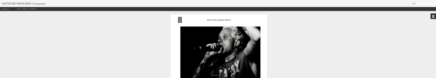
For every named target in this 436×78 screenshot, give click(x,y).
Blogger (231, 76)
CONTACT (33, 9)
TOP (19, 9)
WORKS (25, 9)
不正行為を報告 (238, 76)
